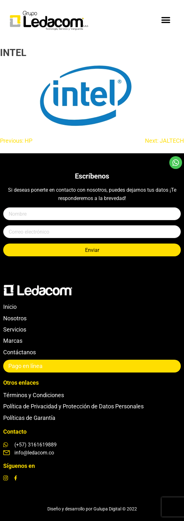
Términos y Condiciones (33, 395)
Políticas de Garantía (29, 417)
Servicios (14, 329)
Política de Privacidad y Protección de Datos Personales (73, 406)
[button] (165, 20)
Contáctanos (19, 352)
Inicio (10, 306)
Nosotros (15, 318)
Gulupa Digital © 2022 (115, 508)
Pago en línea (25, 366)
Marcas (12, 340)
